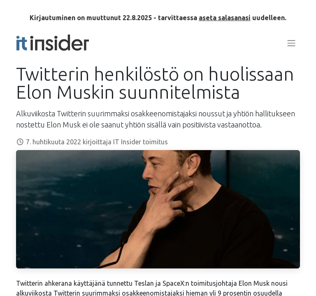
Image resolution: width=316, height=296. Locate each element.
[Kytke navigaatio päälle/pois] (291, 43)
